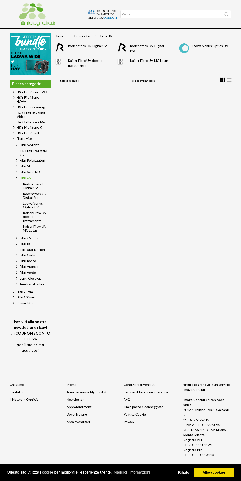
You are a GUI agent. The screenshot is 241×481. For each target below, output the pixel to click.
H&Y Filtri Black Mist (32, 131)
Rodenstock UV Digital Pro (35, 205)
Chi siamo (17, 394)
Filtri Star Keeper (32, 259)
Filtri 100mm (26, 306)
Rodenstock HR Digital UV (87, 55)
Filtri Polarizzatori (32, 170)
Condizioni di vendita (139, 394)
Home (16, 33)
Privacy (129, 431)
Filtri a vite (82, 45)
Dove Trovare (77, 424)
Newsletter (75, 409)
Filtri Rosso (28, 270)
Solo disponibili (69, 90)
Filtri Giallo (27, 264)
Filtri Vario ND (30, 181)
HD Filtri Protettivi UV (33, 162)
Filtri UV (106, 45)
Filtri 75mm (25, 301)
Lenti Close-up (31, 288)
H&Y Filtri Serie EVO (32, 101)
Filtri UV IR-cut (31, 247)
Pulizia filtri (25, 312)
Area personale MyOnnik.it (87, 401)
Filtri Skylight (29, 154)
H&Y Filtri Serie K (29, 137)
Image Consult (194, 399)
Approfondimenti (37, 33)
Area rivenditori (78, 431)
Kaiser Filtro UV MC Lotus (149, 70)
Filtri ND (26, 175)
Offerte (60, 33)
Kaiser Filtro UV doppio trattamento (34, 226)
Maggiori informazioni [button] (132, 472)
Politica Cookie (135, 424)
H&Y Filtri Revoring (31, 116)
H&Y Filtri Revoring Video (31, 124)
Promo (71, 394)
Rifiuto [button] (183, 472)
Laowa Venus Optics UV (210, 55)
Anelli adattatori (32, 293)
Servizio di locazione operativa (146, 401)
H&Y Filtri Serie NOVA (28, 109)
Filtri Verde (28, 282)
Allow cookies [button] (214, 472)
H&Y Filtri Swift (28, 142)
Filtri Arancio (29, 276)
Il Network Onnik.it (24, 409)
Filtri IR (25, 253)
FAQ (127, 409)
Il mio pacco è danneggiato (143, 416)
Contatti (16, 401)
